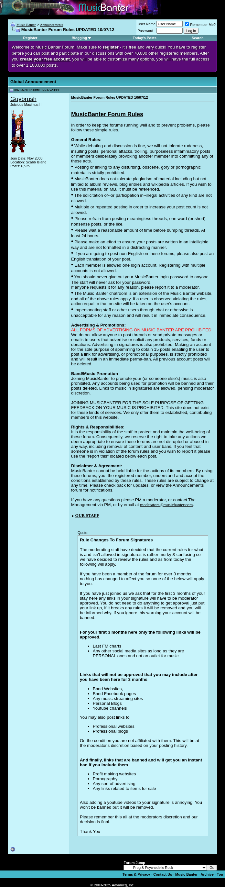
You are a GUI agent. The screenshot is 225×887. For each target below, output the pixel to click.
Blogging (79, 38)
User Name (147, 24)
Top (220, 874)
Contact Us (162, 874)
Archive (207, 874)
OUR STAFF (87, 515)
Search (198, 38)
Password (145, 31)
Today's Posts (144, 38)
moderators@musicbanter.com (166, 504)
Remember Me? (200, 25)
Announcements (51, 25)
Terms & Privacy (136, 874)
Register (30, 38)
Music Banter (26, 25)
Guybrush (23, 98)
